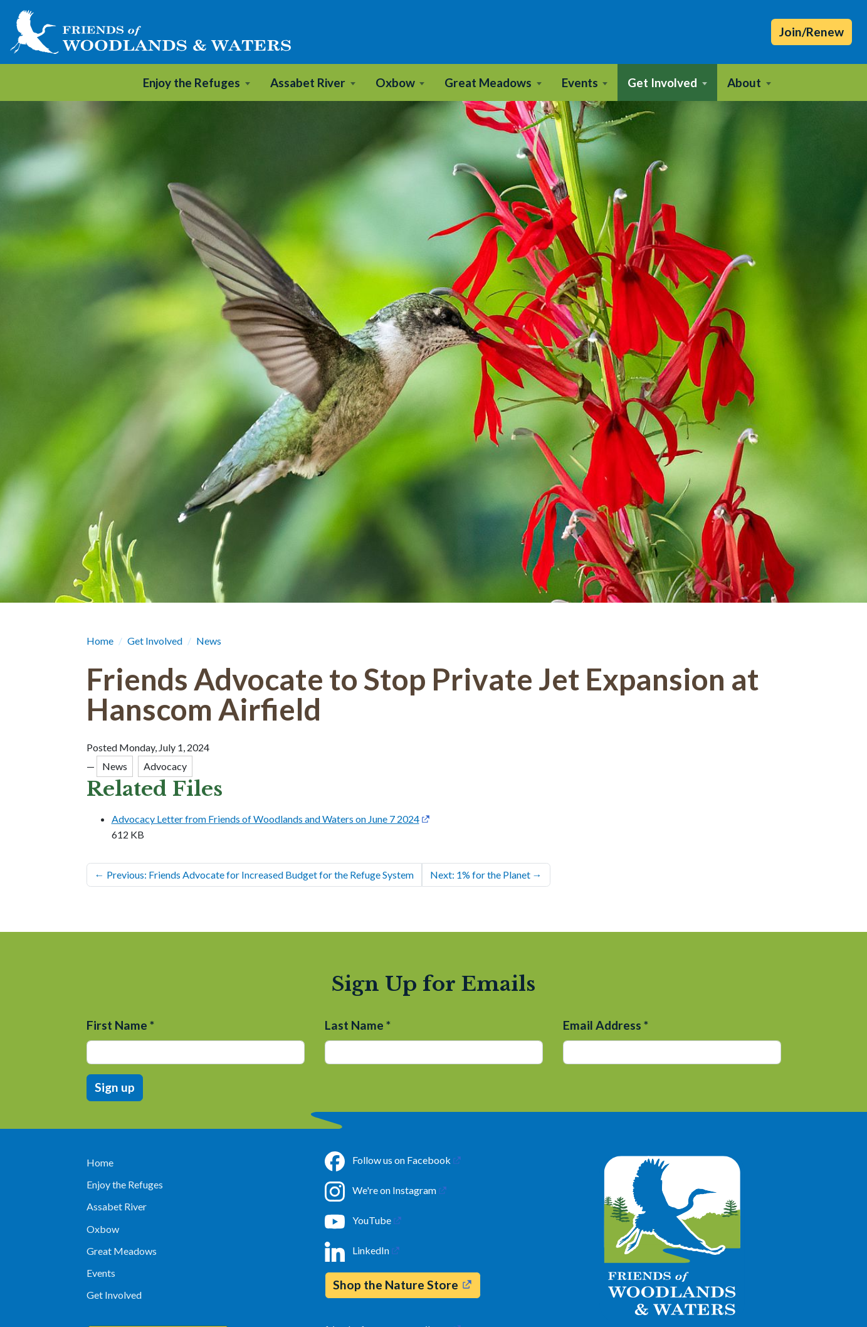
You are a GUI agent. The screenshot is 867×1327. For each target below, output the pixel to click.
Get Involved (154, 641)
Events (101, 1273)
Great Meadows (122, 1251)
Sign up (115, 1087)
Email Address (605, 1025)
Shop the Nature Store (395, 1284)
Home (100, 641)
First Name (120, 1025)
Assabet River (117, 1206)
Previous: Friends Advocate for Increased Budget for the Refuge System (254, 874)
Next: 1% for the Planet (486, 874)
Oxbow (103, 1229)
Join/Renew (811, 31)
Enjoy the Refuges (125, 1184)
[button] (196, 82)
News (208, 641)
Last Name (358, 1025)
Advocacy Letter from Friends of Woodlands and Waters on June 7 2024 (265, 819)
